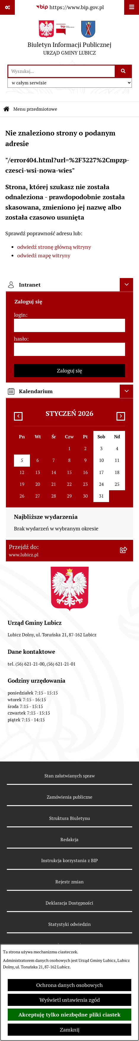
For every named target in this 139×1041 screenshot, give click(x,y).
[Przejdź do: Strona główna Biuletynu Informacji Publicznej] (6, 109)
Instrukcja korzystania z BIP (69, 860)
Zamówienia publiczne (69, 797)
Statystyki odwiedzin (69, 924)
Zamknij (69, 1029)
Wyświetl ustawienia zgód (69, 999)
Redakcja (69, 839)
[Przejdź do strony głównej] (69, 39)
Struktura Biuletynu (69, 818)
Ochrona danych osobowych (69, 985)
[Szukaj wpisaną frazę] (124, 71)
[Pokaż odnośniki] (7, 7)
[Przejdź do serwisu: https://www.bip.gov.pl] (70, 7)
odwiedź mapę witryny (43, 255)
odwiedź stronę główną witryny (54, 247)
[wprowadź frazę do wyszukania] (61, 71)
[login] (69, 325)
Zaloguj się (69, 370)
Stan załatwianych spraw (69, 776)
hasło (20, 338)
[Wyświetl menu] (131, 7)
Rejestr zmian (69, 882)
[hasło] (69, 349)
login (20, 314)
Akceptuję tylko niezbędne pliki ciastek (69, 1014)
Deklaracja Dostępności (69, 903)
